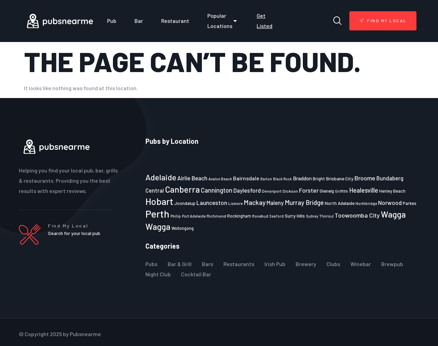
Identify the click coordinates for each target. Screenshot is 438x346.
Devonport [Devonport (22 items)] (272, 191)
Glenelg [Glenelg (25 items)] (327, 191)
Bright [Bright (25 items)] (319, 178)
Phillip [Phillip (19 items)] (175, 216)
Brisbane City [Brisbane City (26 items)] (339, 178)
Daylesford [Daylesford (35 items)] (247, 190)
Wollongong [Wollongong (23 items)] (182, 228)
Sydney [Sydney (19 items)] (312, 216)
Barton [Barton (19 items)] (266, 179)
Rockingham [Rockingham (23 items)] (239, 216)
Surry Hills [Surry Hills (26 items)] (295, 216)
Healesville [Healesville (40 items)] (363, 190)
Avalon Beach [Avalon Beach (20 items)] (220, 179)
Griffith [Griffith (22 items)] (341, 191)
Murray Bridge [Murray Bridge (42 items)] (304, 202)
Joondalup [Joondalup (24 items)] (184, 203)
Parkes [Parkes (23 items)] (409, 203)
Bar (138, 20)
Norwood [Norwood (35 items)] (390, 202)
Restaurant (175, 20)
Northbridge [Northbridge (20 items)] (366, 203)
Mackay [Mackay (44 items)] (255, 202)
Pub (111, 20)
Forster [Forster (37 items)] (309, 190)
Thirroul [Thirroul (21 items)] (326, 215)
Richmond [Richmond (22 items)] (216, 215)
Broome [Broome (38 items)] (365, 178)
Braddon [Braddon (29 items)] (302, 178)
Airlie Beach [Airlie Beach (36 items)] (192, 178)
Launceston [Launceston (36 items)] (211, 202)
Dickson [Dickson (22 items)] (290, 191)
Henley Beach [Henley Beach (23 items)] (392, 191)
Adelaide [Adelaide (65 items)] (160, 177)
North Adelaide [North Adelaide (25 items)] (340, 203)
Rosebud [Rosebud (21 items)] (260, 215)
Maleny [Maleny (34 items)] (275, 202)
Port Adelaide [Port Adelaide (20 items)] (194, 216)
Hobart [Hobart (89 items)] (159, 201)
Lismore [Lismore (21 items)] (235, 203)
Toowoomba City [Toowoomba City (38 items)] (357, 215)
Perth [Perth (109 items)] (157, 214)
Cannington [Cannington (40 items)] (216, 190)
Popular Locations (223, 20)
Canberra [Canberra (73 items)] (182, 189)
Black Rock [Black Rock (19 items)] (282, 179)
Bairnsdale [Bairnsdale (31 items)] (246, 178)
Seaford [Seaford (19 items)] (276, 216)
